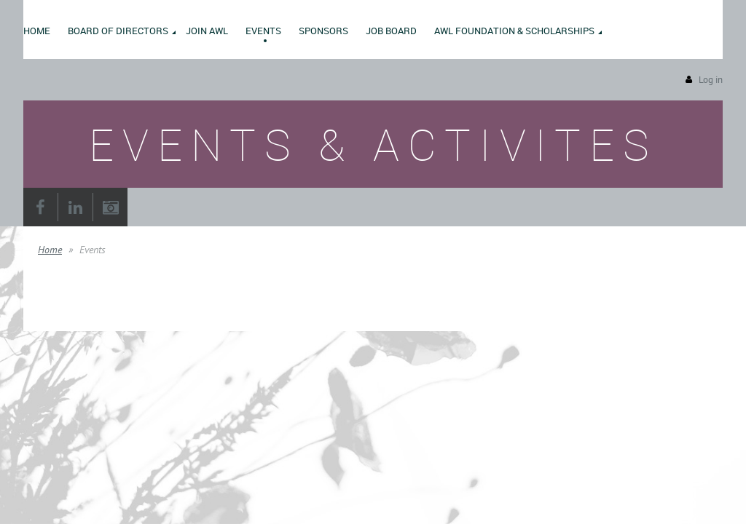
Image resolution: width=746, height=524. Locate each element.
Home (50, 249)
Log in (711, 80)
